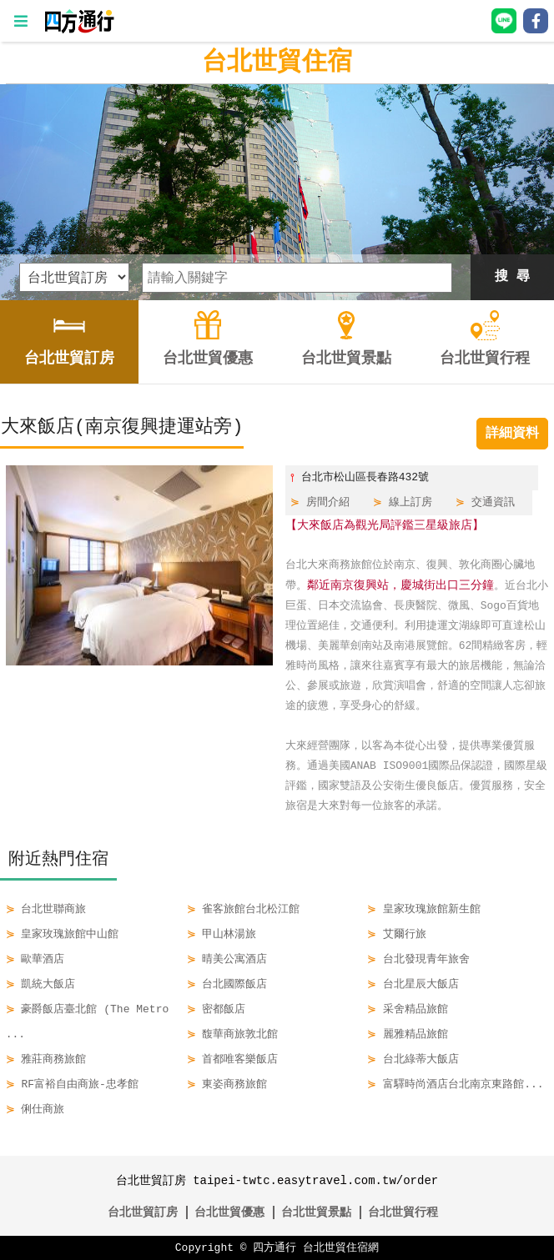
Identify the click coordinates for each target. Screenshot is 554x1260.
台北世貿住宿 (277, 62)
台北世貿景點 (316, 1211)
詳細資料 (512, 433)
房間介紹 (328, 502)
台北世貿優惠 (229, 1211)
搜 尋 (512, 277)
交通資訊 (493, 502)
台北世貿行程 (403, 1211)
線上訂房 (410, 502)
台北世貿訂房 (143, 1211)
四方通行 (274, 1247)
